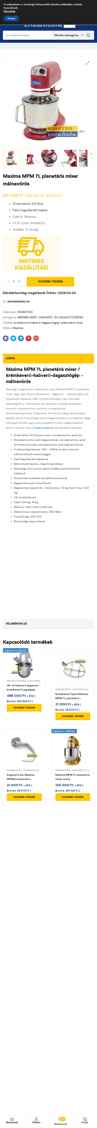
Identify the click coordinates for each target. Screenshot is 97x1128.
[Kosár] (85, 1119)
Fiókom (36, 1122)
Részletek (9, 11)
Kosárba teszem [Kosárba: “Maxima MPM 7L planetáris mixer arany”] (72, 797)
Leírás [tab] (10, 358)
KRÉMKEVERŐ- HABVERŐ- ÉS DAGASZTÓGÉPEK (50, 317)
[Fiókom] (36, 1119)
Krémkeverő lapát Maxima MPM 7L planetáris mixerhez (71, 698)
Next (91, 154)
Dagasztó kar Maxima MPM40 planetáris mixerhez (20, 779)
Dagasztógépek (43, 427)
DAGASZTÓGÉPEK (16, 680)
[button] (87, 63)
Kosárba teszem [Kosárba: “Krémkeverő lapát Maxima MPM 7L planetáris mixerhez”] (72, 716)
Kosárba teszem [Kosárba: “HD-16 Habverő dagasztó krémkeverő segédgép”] (24, 707)
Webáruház (12, 1122)
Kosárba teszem (50, 281)
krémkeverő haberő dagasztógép (37, 323)
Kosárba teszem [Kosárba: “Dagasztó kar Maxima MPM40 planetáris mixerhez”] (24, 797)
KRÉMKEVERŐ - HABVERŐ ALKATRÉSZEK (28, 770)
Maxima (18, 328)
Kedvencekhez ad (18, 301)
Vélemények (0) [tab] (16, 623)
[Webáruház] (12, 1119)
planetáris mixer (72, 323)
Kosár (85, 1122)
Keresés (88, 35)
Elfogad (11, 18)
